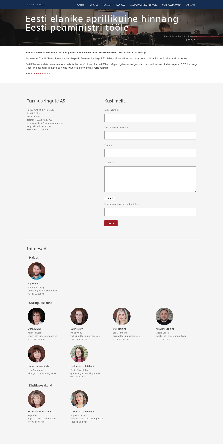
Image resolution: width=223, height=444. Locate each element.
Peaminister (170, 36)
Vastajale (190, 4)
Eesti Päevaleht (42, 73)
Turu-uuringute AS (35, 4)
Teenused (120, 4)
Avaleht (81, 4)
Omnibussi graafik (171, 4)
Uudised (94, 4)
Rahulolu (193, 36)
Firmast (107, 4)
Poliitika (182, 36)
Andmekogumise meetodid (143, 4)
